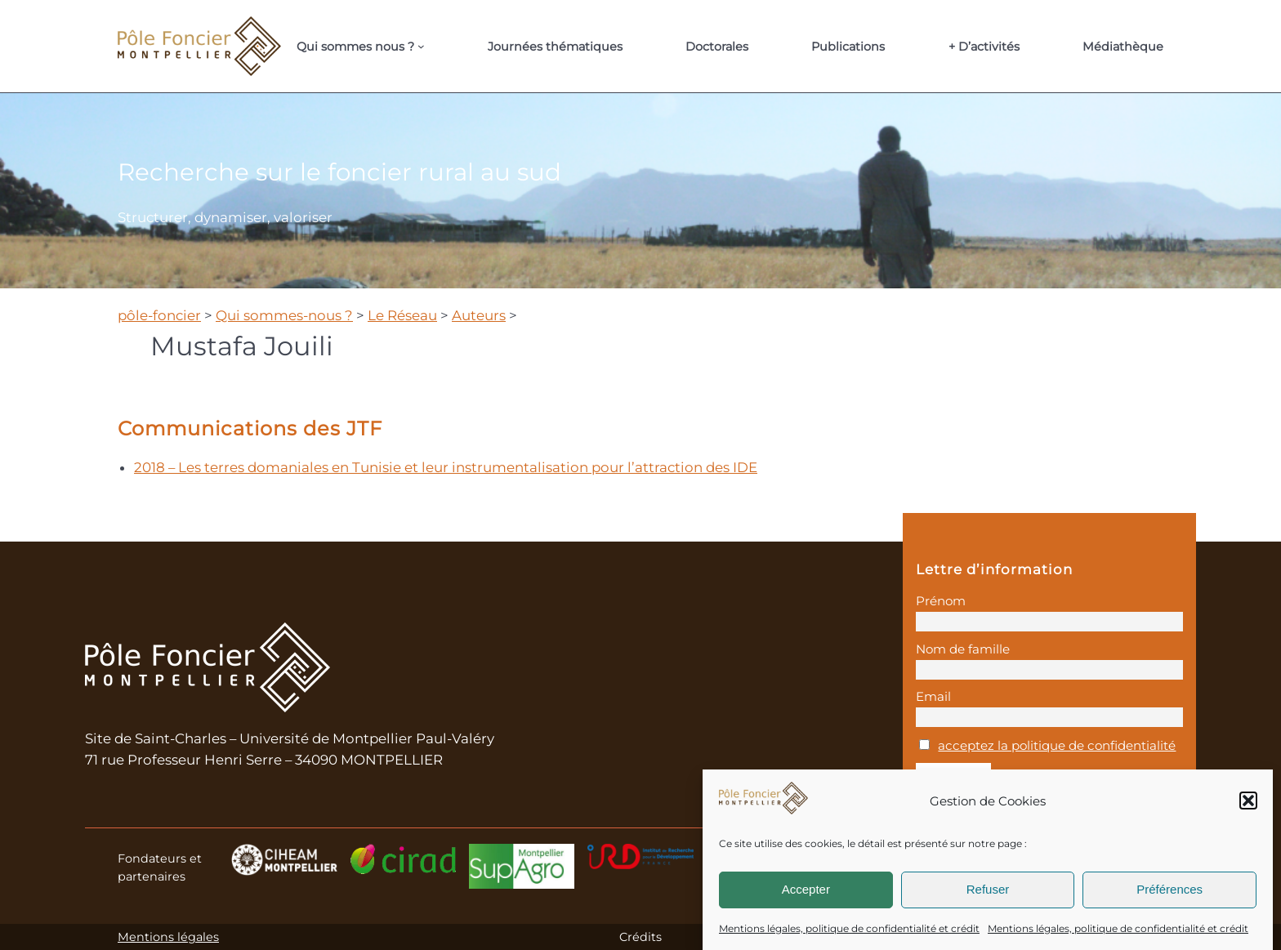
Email (933, 696)
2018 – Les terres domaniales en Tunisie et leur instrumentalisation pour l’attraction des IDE (445, 467)
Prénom (941, 601)
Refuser (988, 889)
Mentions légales (168, 937)
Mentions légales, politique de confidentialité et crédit (849, 928)
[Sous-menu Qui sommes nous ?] (421, 46)
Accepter (806, 889)
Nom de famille (963, 649)
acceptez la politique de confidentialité (1057, 745)
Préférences (1169, 889)
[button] (1248, 800)
